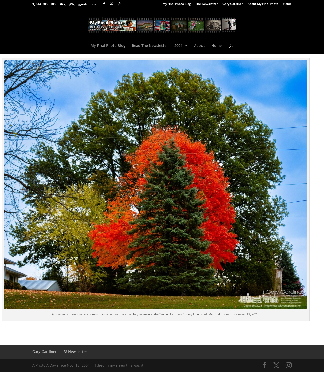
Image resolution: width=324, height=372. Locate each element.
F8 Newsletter (75, 351)
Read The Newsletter (150, 46)
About (199, 46)
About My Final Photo (263, 4)
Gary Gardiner (232, 4)
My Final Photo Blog (177, 4)
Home (287, 4)
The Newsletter (206, 4)
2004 (178, 46)
